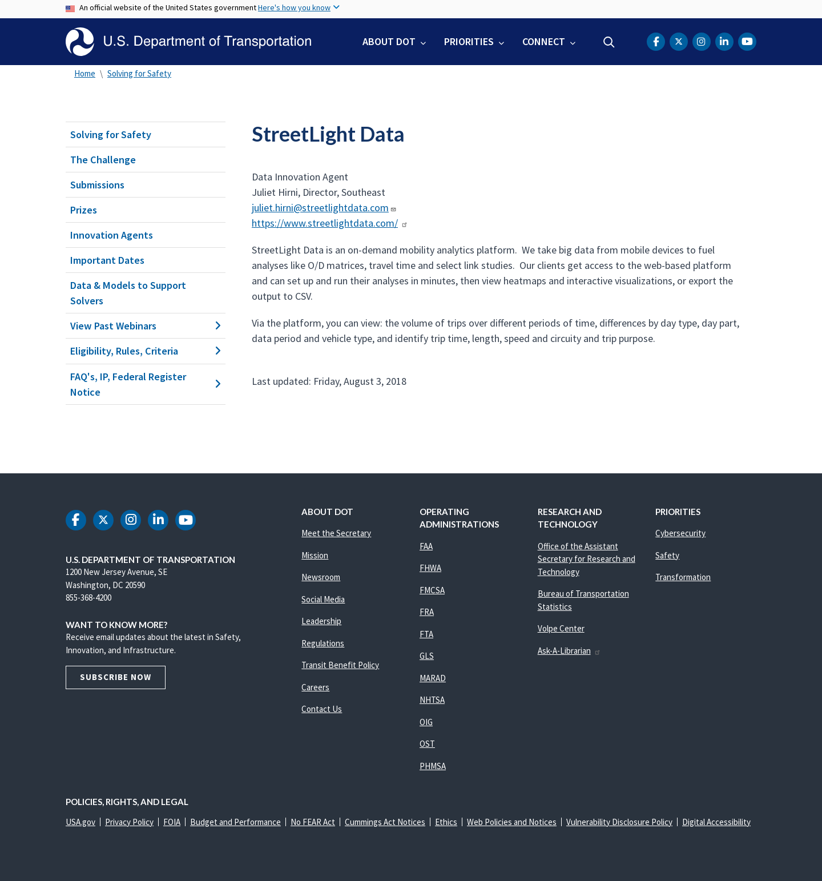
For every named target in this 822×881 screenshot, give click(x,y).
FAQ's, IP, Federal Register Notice (145, 384)
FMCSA (432, 590)
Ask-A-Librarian (569, 650)
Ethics (446, 821)
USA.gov (80, 821)
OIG (426, 722)
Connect (543, 41)
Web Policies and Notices (512, 821)
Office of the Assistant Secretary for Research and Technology (586, 559)
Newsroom (320, 577)
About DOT (389, 41)
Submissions (97, 184)
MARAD (433, 678)
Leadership (321, 621)
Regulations (322, 643)
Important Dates (107, 260)
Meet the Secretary (336, 533)
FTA (426, 634)
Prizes (83, 209)
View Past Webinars (145, 325)
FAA (426, 546)
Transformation (683, 577)
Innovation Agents (111, 235)
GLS (427, 655)
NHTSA (432, 699)
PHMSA (433, 766)
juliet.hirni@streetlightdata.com (324, 207)
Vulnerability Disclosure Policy (619, 821)
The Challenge (103, 159)
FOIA (171, 821)
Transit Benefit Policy (340, 664)
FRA (427, 611)
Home (84, 73)
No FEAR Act (313, 821)
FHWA (430, 567)
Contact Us (321, 708)
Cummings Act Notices (385, 821)
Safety (667, 555)
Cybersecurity (680, 533)
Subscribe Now (115, 676)
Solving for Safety (139, 73)
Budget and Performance (235, 821)
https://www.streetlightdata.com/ (330, 223)
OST (427, 743)
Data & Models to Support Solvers (128, 293)
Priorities (469, 41)
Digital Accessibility (716, 821)
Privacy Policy (129, 821)
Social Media (323, 599)
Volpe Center (561, 628)
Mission (314, 555)
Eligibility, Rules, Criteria (145, 350)
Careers (315, 687)
